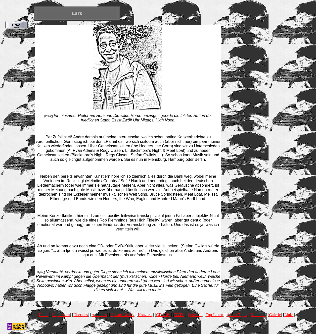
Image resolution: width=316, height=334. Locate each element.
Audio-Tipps (237, 315)
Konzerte (145, 315)
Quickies (195, 315)
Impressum (61, 315)
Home (43, 315)
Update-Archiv (122, 315)
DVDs (179, 315)
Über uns (80, 315)
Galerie (275, 315)
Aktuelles (99, 315)
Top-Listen (214, 315)
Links (288, 315)
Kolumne (258, 315)
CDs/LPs (163, 315)
